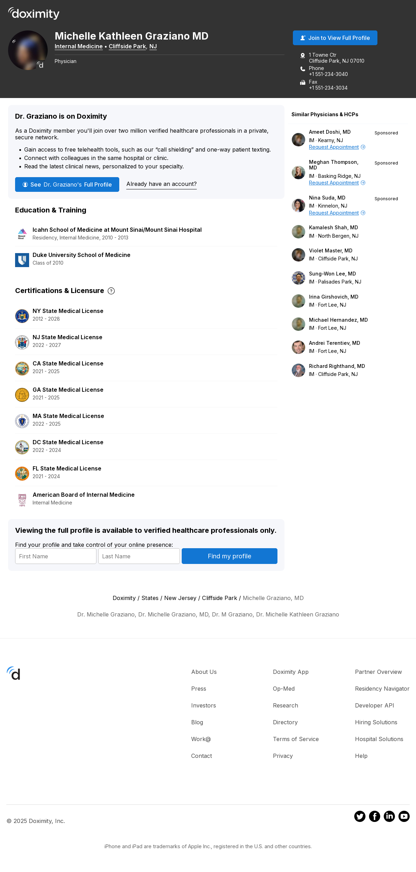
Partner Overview (378, 672)
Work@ (201, 739)
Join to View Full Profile (335, 38)
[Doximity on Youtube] (404, 817)
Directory (285, 722)
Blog (197, 722)
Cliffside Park (129, 46)
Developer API (374, 705)
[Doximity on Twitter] (359, 817)
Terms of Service (296, 739)
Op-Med (284, 688)
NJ (155, 46)
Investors (203, 705)
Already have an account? (161, 184)
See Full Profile (67, 184)
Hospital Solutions (379, 739)
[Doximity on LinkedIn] (389, 817)
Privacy (283, 756)
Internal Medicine (81, 46)
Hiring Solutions (376, 722)
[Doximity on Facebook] (374, 817)
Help (361, 756)
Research (285, 705)
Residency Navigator (382, 688)
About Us (204, 672)
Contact (201, 756)
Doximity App (291, 672)
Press (198, 688)
